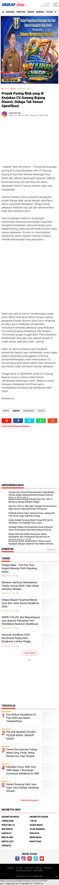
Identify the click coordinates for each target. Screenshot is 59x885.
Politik (49, 12)
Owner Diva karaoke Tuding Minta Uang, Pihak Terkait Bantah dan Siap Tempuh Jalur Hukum (21, 754)
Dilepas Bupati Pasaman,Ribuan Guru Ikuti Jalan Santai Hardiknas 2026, (20, 603)
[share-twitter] (29, 420)
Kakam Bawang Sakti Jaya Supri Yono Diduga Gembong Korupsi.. (22, 787)
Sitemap (38, 868)
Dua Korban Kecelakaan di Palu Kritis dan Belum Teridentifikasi (21, 718)
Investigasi (36, 841)
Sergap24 (6, 845)
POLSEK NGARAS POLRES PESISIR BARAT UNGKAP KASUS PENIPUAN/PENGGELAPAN (21, 737)
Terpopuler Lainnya (29, 800)
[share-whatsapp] (41, 420)
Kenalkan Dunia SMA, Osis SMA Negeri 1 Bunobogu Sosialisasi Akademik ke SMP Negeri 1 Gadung (22, 771)
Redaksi (10, 868)
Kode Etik (29, 868)
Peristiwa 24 (8, 825)
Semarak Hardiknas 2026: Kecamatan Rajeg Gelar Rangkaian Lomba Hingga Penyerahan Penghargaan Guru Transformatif (19, 641)
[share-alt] (6, 420)
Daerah (31, 12)
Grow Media (36, 837)
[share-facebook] (18, 420)
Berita (7, 89)
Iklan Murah (38, 870)
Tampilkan (51, 550)
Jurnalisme (8, 821)
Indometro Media (10, 816)
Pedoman (48, 868)
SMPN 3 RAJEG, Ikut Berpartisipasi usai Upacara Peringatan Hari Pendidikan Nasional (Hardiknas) (21, 620)
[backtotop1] (56, 876)
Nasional (10, 12)
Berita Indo (7, 837)
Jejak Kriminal (37, 829)
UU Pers (19, 868)
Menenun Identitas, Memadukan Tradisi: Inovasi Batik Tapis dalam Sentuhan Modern (20, 586)
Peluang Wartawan (23, 870)
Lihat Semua (29, 653)
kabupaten (21, 89)
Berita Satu (8, 841)
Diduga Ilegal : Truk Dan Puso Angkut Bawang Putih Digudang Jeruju (19, 568)
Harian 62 (6, 833)
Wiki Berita (7, 829)
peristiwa (21, 12)
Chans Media (36, 825)
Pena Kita (34, 833)
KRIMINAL (40, 12)
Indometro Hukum (39, 816)
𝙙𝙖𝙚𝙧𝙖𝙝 (13, 89)
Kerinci (29, 89)
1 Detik (33, 821)
